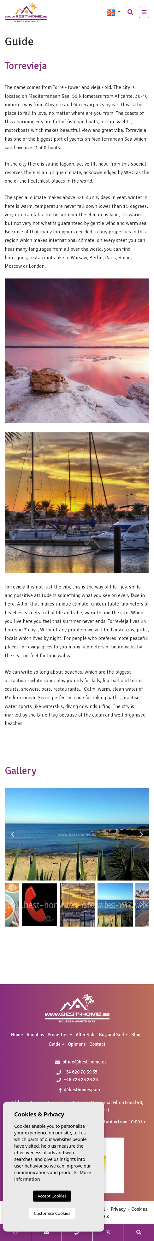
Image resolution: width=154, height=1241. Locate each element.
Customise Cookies (52, 1213)
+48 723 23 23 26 (77, 1079)
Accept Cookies (52, 1196)
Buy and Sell (111, 1035)
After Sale (86, 1035)
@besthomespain (79, 1089)
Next (141, 834)
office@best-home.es (84, 1062)
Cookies (139, 1209)
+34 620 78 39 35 (77, 1072)
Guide (55, 1044)
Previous (13, 834)
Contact (97, 1044)
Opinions (77, 1044)
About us (35, 1035)
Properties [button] (58, 1035)
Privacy (118, 1209)
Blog (135, 1035)
